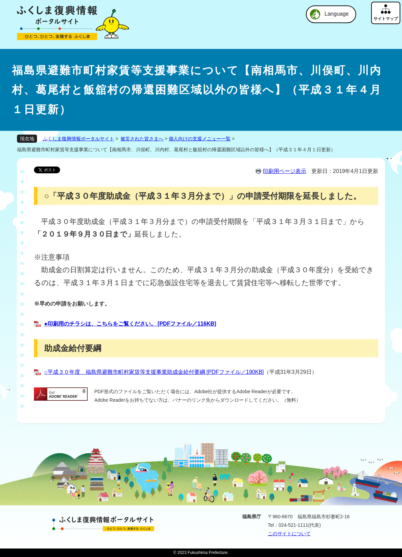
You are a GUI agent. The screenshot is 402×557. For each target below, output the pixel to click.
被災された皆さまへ (142, 138)
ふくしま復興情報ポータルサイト (78, 138)
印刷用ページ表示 (284, 171)
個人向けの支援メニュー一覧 (200, 138)
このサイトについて (289, 533)
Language (337, 14)
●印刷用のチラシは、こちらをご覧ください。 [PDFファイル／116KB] (130, 324)
